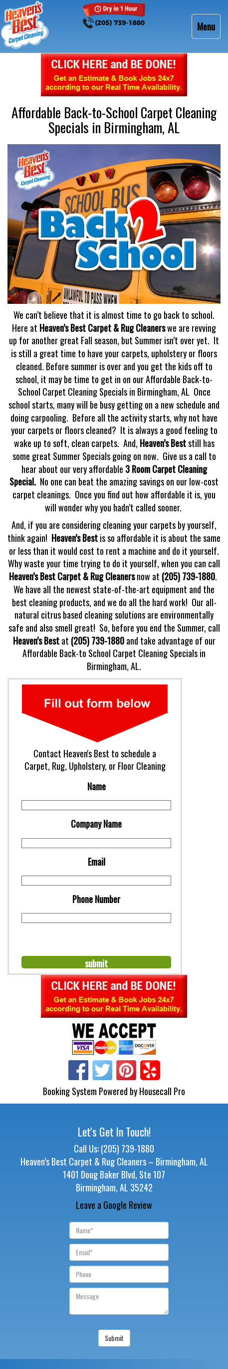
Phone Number (96, 899)
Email (96, 861)
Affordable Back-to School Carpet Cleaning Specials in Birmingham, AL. (114, 660)
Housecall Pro (162, 1091)
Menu (209, 28)
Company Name (96, 823)
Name (96, 786)
